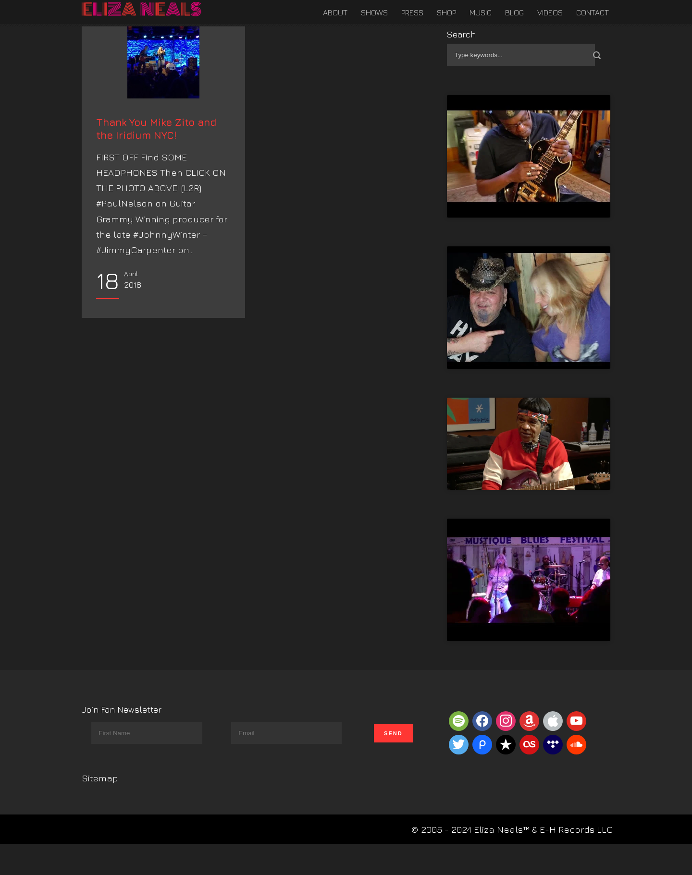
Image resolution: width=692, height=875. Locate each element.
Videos (550, 12)
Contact (592, 12)
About (335, 12)
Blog (514, 12)
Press (412, 12)
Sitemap (100, 778)
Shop (446, 12)
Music (481, 12)
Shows (374, 12)
